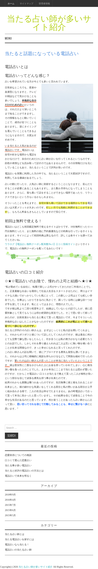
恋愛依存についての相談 (18, 455)
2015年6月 (10, 510)
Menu (8, 38)
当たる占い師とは (14, 534)
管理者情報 (44, 3)
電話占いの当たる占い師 (18, 549)
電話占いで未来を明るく (18, 476)
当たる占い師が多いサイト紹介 (49, 22)
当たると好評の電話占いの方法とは (24, 470)
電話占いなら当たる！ (17, 544)
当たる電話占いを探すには (19, 539)
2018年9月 (10, 494)
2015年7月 (10, 505)
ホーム (11, 3)
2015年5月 (10, 515)
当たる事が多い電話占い (18, 465)
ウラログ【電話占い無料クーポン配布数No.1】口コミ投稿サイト (40, 244)
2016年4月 (10, 500)
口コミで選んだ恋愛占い (18, 460)
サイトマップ (26, 3)
